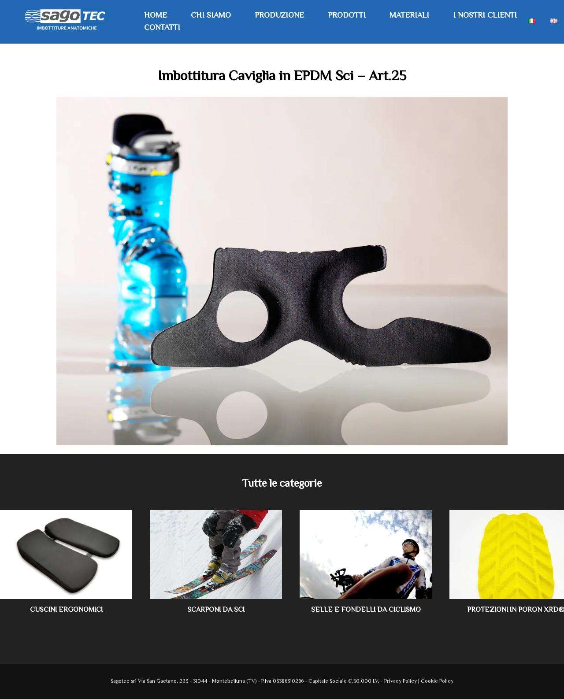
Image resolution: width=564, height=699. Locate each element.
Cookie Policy (437, 681)
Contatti (162, 28)
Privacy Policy (401, 681)
